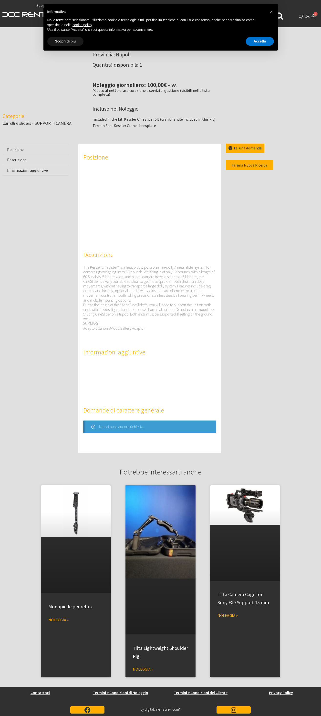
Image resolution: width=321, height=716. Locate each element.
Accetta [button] (260, 41)
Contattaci (40, 692)
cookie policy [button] (82, 25)
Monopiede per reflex (70, 606)
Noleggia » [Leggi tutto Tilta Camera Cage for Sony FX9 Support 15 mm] (227, 615)
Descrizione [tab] (17, 159)
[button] (271, 12)
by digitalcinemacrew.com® (160, 709)
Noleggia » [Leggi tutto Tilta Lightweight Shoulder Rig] (143, 669)
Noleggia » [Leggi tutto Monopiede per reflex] (58, 619)
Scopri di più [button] (65, 41)
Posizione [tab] (15, 149)
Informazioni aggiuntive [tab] (27, 170)
